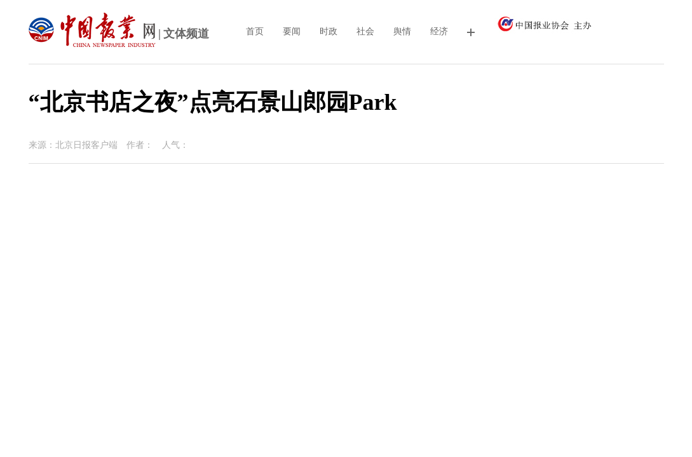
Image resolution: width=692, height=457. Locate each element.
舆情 (402, 31)
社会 (365, 31)
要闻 (292, 31)
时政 (328, 31)
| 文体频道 (119, 35)
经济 (439, 31)
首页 (255, 31)
